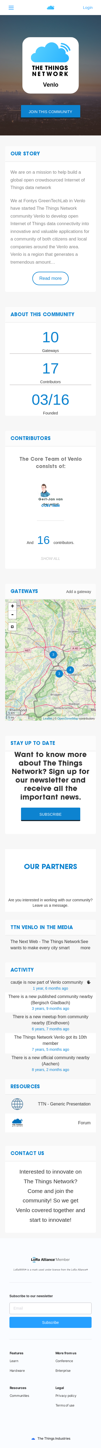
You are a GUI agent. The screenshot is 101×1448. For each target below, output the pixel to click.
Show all (50, 558)
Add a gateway (78, 591)
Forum (84, 1123)
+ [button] (12, 607)
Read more (50, 278)
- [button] (12, 615)
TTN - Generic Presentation (64, 1104)
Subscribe (50, 814)
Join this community (50, 112)
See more (85, 944)
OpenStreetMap (67, 718)
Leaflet (47, 718)
